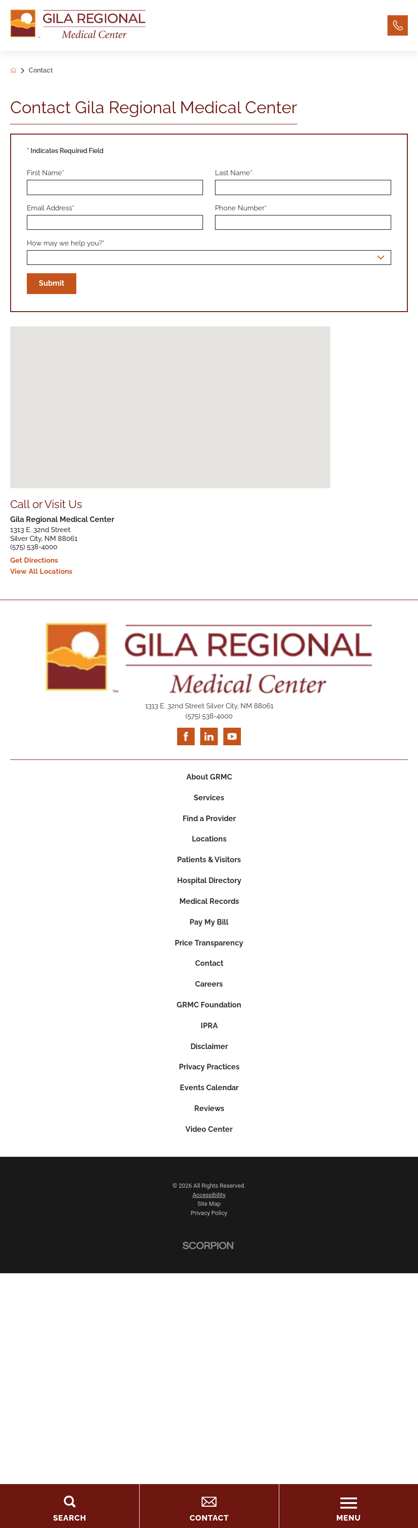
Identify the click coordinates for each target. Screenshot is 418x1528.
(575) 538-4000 (33, 547)
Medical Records (209, 903)
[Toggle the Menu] (348, 1506)
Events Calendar (209, 1092)
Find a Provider (209, 820)
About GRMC (209, 777)
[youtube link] (232, 737)
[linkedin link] (209, 737)
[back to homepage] (19, 71)
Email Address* (50, 208)
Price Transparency (209, 945)
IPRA (209, 1029)
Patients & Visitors (209, 862)
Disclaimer (209, 1051)
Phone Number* (241, 208)
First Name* (45, 173)
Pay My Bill (209, 924)
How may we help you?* (65, 243)
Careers (209, 987)
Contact (209, 967)
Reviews (209, 1114)
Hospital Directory (209, 882)
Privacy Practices (209, 1072)
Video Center (209, 1134)
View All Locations (41, 572)
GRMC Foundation (209, 1009)
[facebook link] (186, 737)
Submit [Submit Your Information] (51, 283)
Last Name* (233, 173)
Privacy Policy (209, 1218)
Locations (209, 840)
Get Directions (34, 561)
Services (209, 798)
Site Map (209, 1209)
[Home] (78, 25)
